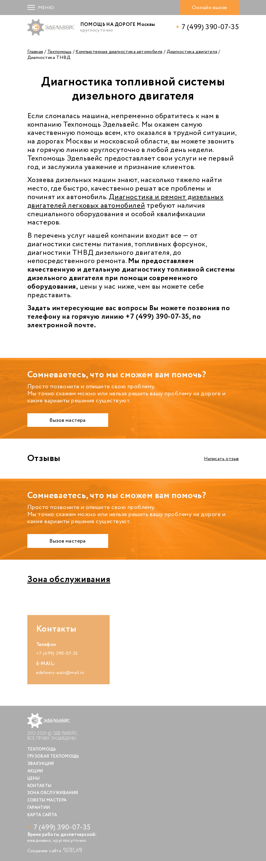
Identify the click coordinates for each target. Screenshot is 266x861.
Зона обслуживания (69, 579)
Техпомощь (59, 51)
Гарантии (38, 808)
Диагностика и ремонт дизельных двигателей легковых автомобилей (125, 201)
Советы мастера (47, 800)
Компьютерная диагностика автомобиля (119, 51)
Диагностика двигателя (192, 51)
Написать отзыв (221, 458)
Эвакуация (40, 764)
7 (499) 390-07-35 (207, 27)
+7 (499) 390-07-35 (57, 653)
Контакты (39, 786)
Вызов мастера (67, 420)
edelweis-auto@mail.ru (60, 672)
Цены (33, 778)
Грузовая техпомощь (53, 756)
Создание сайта (54, 851)
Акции (35, 771)
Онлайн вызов (209, 7)
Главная (35, 51)
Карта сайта (42, 815)
